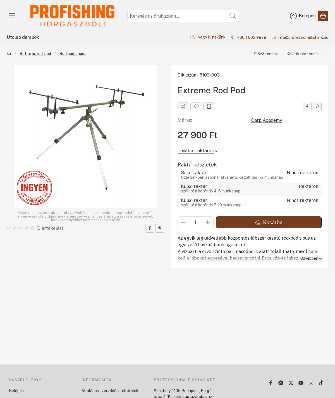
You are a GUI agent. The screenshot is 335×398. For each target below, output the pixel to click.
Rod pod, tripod (73, 53)
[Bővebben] (310, 258)
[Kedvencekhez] (196, 106)
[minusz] (183, 222)
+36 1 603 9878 (252, 37)
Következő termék (306, 53)
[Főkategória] (9, 53)
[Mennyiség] (195, 222)
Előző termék (263, 53)
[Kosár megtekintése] (323, 16)
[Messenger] (281, 383)
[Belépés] (303, 16)
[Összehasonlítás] (183, 106)
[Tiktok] (321, 383)
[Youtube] (301, 383)
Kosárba (269, 222)
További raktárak (197, 150)
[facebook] (149, 228)
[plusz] (208, 222)
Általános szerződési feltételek (110, 391)
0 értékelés (50, 228)
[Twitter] (291, 383)
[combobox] (183, 16)
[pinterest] (159, 228)
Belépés (16, 391)
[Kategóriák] (12, 16)
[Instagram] (311, 383)
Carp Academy (266, 120)
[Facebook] (271, 383)
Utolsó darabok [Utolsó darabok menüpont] (23, 37)
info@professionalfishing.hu (303, 37)
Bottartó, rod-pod (35, 53)
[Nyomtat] (209, 106)
